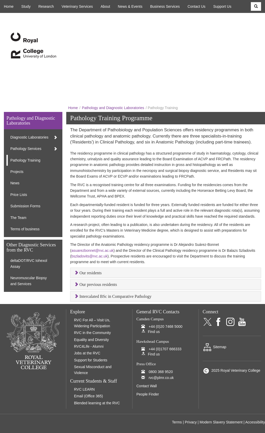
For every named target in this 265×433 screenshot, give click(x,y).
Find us (154, 332)
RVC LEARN (84, 389)
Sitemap (214, 347)
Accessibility (255, 422)
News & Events (130, 6)
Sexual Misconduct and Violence (93, 370)
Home (8, 6)
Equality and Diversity (91, 340)
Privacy (191, 422)
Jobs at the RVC (87, 353)
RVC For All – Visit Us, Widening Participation (92, 323)
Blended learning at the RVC (97, 403)
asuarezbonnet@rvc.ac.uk (92, 250)
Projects (17, 172)
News (14, 183)
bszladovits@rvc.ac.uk (89, 256)
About (105, 6)
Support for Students (90, 360)
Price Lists (18, 195)
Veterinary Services (77, 6)
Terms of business (25, 229)
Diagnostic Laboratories (29, 137)
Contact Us (196, 6)
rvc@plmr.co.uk (161, 378)
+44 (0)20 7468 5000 (165, 326)
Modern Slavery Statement (221, 422)
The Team (18, 218)
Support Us (222, 6)
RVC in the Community (92, 333)
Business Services (165, 6)
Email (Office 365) (88, 396)
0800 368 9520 (161, 372)
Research (46, 6)
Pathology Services (25, 149)
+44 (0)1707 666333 (165, 349)
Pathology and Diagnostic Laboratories (113, 108)
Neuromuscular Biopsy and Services (28, 281)
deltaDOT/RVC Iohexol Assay (28, 263)
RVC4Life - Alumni (89, 346)
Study (26, 6)
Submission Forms (25, 206)
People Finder (147, 394)
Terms (177, 422)
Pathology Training (25, 160)
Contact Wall (146, 386)
